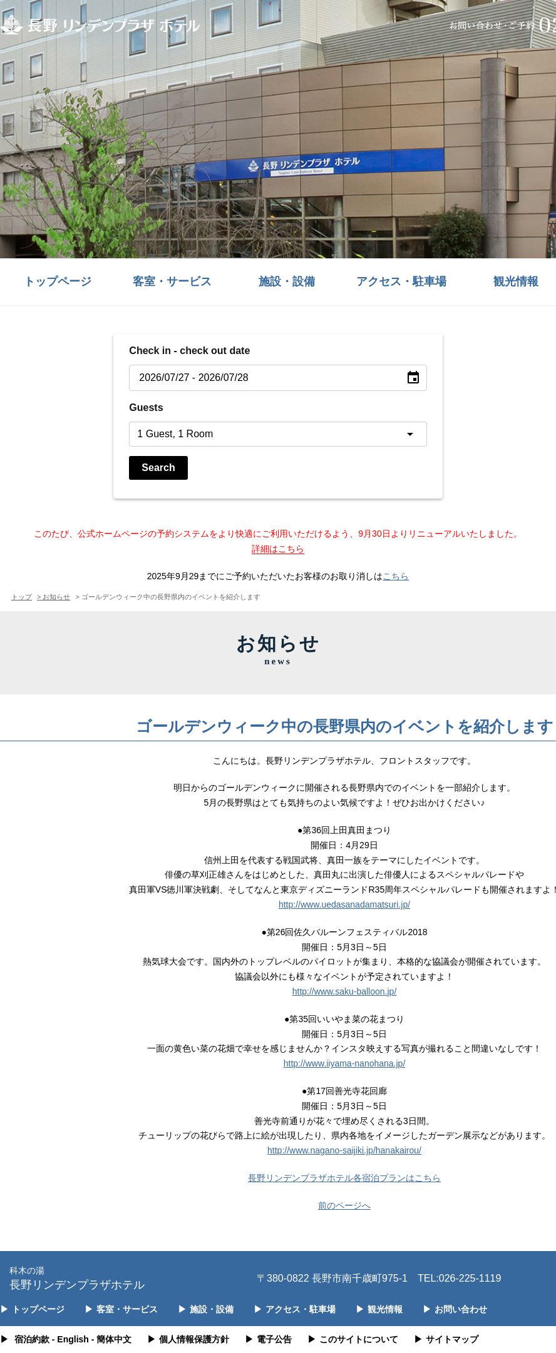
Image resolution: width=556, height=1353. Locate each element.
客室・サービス (172, 281)
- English (70, 1339)
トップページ (57, 281)
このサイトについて (352, 1339)
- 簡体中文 (111, 1339)
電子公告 (268, 1339)
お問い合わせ (455, 1309)
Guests (146, 407)
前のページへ (344, 1205)
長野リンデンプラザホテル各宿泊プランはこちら (344, 1178)
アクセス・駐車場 (401, 281)
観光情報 (379, 1309)
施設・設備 (287, 281)
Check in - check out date (189, 350)
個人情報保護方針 (188, 1339)
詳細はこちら (278, 549)
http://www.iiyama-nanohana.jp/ (345, 1063)
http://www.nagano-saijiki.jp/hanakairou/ (344, 1150)
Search (158, 467)
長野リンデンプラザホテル (77, 1278)
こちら (396, 576)
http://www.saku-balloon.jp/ (344, 991)
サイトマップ (446, 1339)
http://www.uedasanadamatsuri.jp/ (344, 904)
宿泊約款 (31, 1339)
